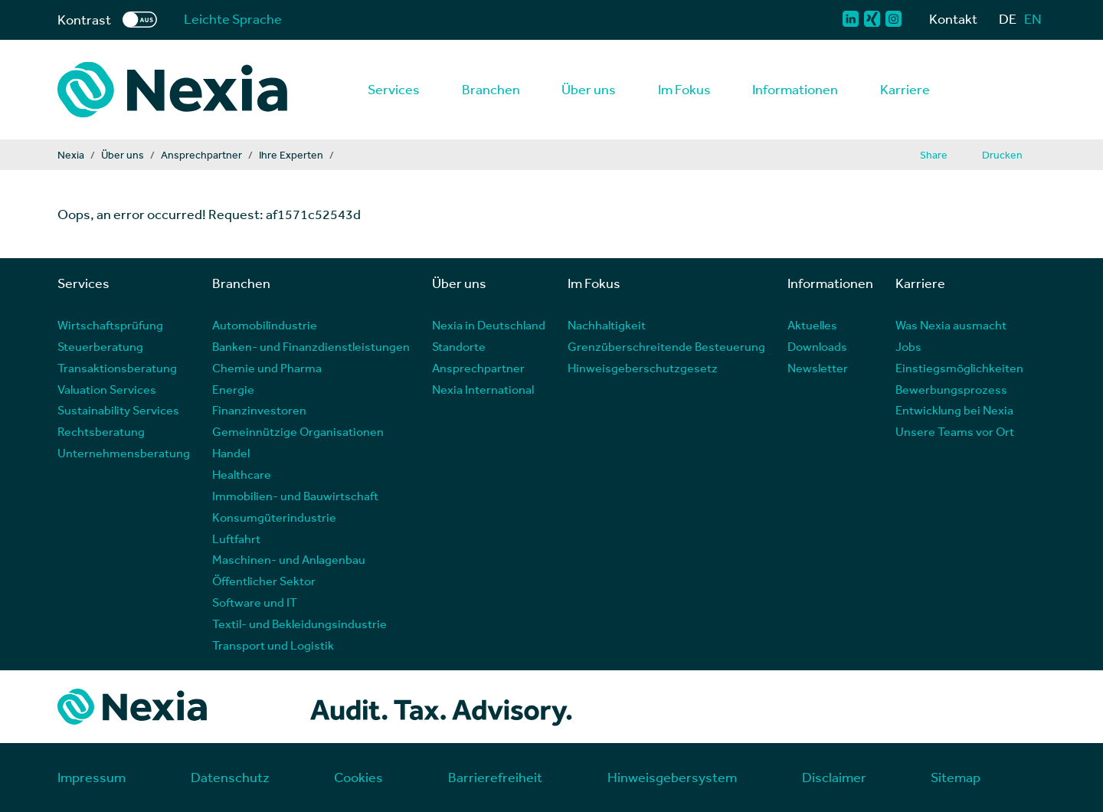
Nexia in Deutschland (488, 324)
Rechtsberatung (101, 431)
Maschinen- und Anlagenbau (288, 559)
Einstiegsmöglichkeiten (959, 367)
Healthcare (241, 474)
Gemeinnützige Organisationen (298, 431)
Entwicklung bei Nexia (954, 409)
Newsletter (817, 367)
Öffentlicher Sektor (264, 580)
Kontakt (953, 19)
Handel (231, 452)
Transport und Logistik (273, 644)
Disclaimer (834, 777)
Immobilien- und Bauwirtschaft (295, 495)
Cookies (358, 777)
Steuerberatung (100, 346)
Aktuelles (812, 324)
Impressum (91, 777)
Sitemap (955, 777)
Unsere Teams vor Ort (954, 431)
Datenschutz (230, 777)
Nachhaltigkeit (607, 324)
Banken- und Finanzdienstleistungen (311, 346)
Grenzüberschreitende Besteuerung (666, 346)
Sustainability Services (118, 409)
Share (934, 155)
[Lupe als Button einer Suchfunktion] (1039, 90)
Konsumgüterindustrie (274, 516)
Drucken (1002, 155)
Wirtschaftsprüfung (110, 324)
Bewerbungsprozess (951, 388)
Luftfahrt (236, 538)
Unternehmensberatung (123, 452)
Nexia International (483, 388)
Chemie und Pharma (267, 367)
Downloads (817, 346)
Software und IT (254, 601)
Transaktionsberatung (117, 367)
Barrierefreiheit (495, 777)
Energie (233, 388)
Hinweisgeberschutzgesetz (643, 367)
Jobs (908, 346)
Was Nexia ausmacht (950, 324)
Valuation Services (106, 388)
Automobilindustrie (264, 324)
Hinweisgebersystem (672, 777)
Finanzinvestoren (259, 409)
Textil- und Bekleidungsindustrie (299, 623)
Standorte (459, 346)
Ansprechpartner (478, 367)
